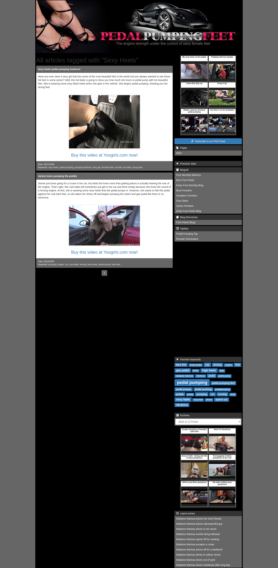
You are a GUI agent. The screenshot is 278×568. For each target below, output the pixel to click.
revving (83, 264)
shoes (209, 399)
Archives (183, 415)
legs (222, 370)
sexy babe (183, 399)
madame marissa (184, 376)
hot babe (127, 167)
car (66, 264)
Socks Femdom (184, 205)
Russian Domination (187, 238)
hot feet (118, 167)
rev (212, 394)
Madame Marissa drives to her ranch (196, 529)
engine (61, 264)
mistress (200, 376)
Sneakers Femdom (186, 195)
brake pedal (196, 365)
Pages (181, 147)
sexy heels (53, 167)
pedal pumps (105, 264)
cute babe (73, 264)
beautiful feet (108, 167)
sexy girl (97, 167)
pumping (52, 264)
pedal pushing (203, 389)
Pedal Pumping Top (187, 233)
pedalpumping (222, 389)
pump (190, 394)
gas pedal (182, 370)
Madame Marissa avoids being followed (198, 534)
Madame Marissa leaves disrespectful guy (199, 523)
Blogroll (182, 169)
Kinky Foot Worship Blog (189, 185)
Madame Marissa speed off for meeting (197, 539)
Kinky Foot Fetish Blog (188, 211)
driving (217, 364)
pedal (211, 375)
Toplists (182, 228)
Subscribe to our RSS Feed (208, 141)
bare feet (116, 264)
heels (195, 370)
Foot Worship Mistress (188, 175)
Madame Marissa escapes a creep (195, 544)
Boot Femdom (184, 190)
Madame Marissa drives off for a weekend (199, 549)
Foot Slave (182, 200)
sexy (232, 394)
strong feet (137, 167)
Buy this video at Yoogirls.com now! (104, 155)
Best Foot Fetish (185, 180)
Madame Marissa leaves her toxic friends (198, 518)
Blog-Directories (187, 217)
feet (237, 364)
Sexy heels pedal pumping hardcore (59, 69)
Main (179, 153)
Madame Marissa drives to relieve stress (198, 554)
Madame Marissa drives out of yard (195, 559)
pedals (180, 394)
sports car (221, 399)
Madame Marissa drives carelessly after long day (203, 565)
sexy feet (198, 399)
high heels (209, 370)
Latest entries (185, 513)
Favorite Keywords (188, 359)
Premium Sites (186, 163)
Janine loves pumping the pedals (57, 176)
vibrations (182, 404)
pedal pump (224, 376)
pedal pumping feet (223, 383)
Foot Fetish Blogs (186, 222)
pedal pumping (66, 167)
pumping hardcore (82, 167)
